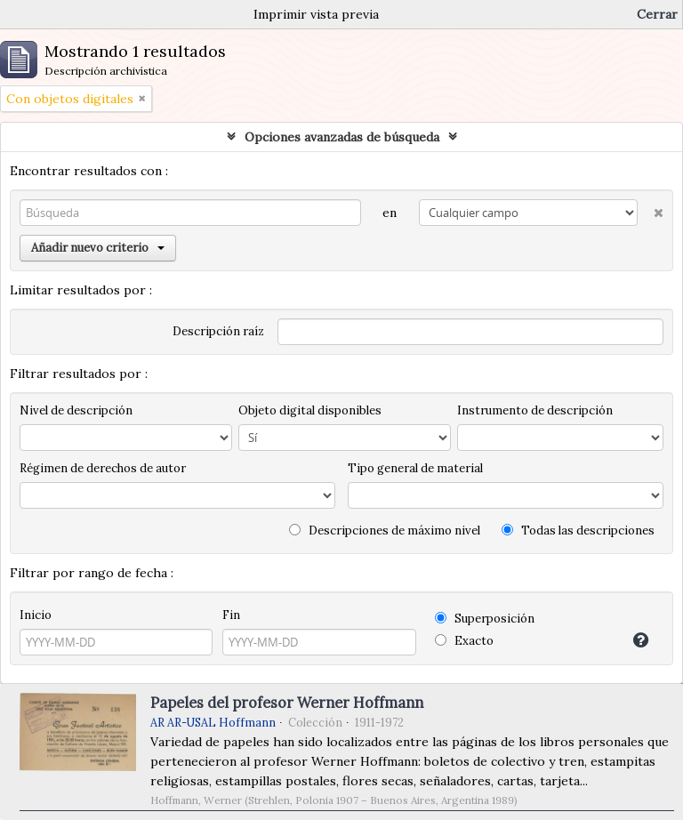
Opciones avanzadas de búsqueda (342, 137)
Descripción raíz (218, 331)
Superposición (484, 618)
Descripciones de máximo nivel (384, 530)
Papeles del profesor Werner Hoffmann (286, 702)
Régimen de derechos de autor (103, 468)
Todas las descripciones (578, 530)
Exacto (464, 640)
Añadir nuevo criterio (98, 247)
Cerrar (657, 14)
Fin (231, 615)
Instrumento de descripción (535, 410)
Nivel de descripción (76, 410)
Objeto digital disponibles (310, 410)
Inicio (36, 615)
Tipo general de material (415, 468)
